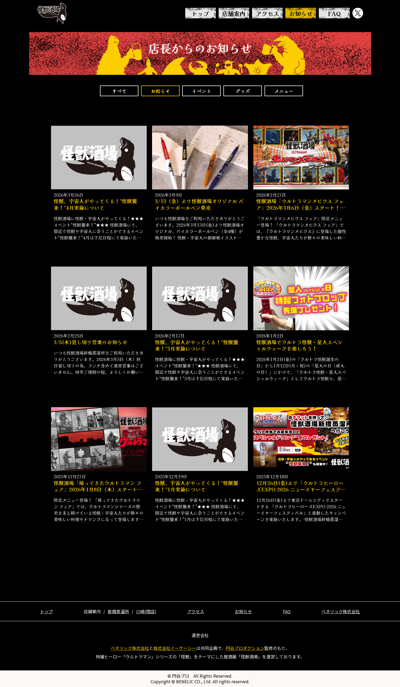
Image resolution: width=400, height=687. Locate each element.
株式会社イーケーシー (174, 648)
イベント (201, 90)
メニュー (283, 90)
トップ (200, 13)
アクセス (267, 13)
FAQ (334, 13)
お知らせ (301, 13)
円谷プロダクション (245, 648)
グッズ (242, 90)
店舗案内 (234, 13)
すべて (119, 90)
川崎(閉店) (146, 611)
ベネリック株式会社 (340, 611)
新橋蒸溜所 (118, 611)
